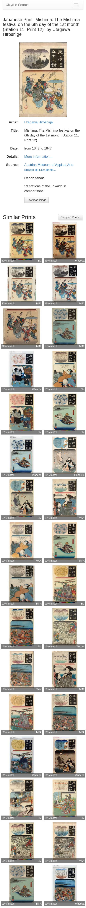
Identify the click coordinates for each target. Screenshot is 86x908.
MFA (39, 303)
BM (40, 260)
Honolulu (79, 474)
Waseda (80, 260)
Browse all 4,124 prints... (40, 169)
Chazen (80, 646)
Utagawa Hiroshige (38, 122)
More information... (38, 156)
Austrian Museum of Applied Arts (48, 165)
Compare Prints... (71, 217)
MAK (82, 517)
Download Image (36, 200)
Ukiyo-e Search (17, 5)
